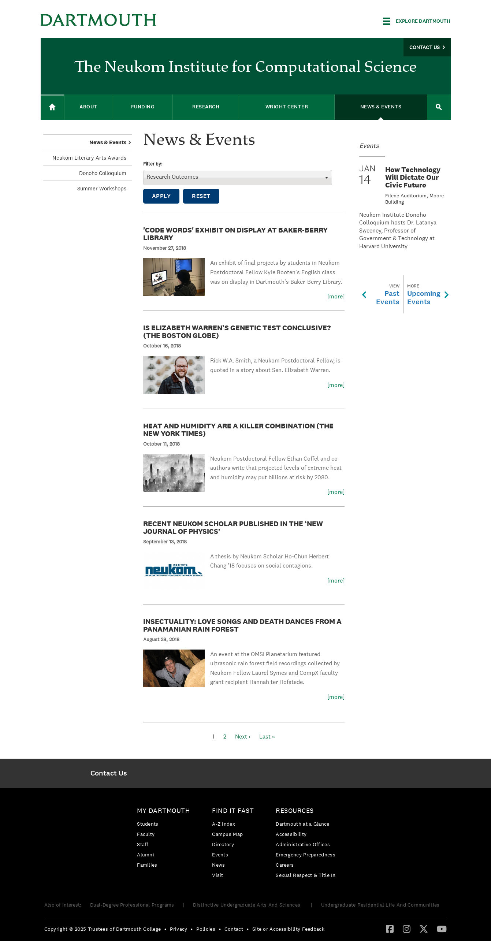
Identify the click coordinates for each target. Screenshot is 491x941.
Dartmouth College (98, 20)
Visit (217, 875)
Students (147, 824)
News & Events (107, 142)
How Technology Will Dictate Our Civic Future (412, 177)
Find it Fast (233, 810)
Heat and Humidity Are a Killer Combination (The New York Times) (238, 429)
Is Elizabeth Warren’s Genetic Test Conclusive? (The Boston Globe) (237, 331)
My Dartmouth (163, 810)
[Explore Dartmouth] (416, 21)
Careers (285, 865)
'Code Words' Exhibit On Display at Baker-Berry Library (235, 233)
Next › (242, 736)
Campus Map (227, 834)
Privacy (178, 929)
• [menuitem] (165, 929)
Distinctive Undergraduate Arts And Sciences (247, 904)
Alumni (145, 854)
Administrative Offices (303, 844)
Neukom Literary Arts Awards (89, 157)
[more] (336, 297)
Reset (201, 196)
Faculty (146, 834)
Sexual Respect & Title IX (306, 875)
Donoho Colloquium (102, 173)
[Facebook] (390, 928)
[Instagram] (406, 928)
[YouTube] (442, 928)
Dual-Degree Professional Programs (132, 904)
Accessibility (291, 834)
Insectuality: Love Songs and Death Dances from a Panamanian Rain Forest (242, 625)
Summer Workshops (101, 188)
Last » (267, 736)
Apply (161, 196)
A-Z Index (223, 824)
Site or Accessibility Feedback (288, 929)
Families (147, 865)
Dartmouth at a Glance (302, 824)
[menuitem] (109, 773)
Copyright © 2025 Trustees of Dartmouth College (102, 929)
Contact (233, 929)
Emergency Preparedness (305, 854)
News (218, 865)
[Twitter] (423, 928)
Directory (223, 844)
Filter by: (153, 164)
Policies (205, 929)
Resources (295, 810)
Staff (143, 844)
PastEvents (380, 294)
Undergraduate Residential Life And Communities (380, 904)
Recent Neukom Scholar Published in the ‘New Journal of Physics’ (233, 527)
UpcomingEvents (428, 294)
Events (220, 854)
